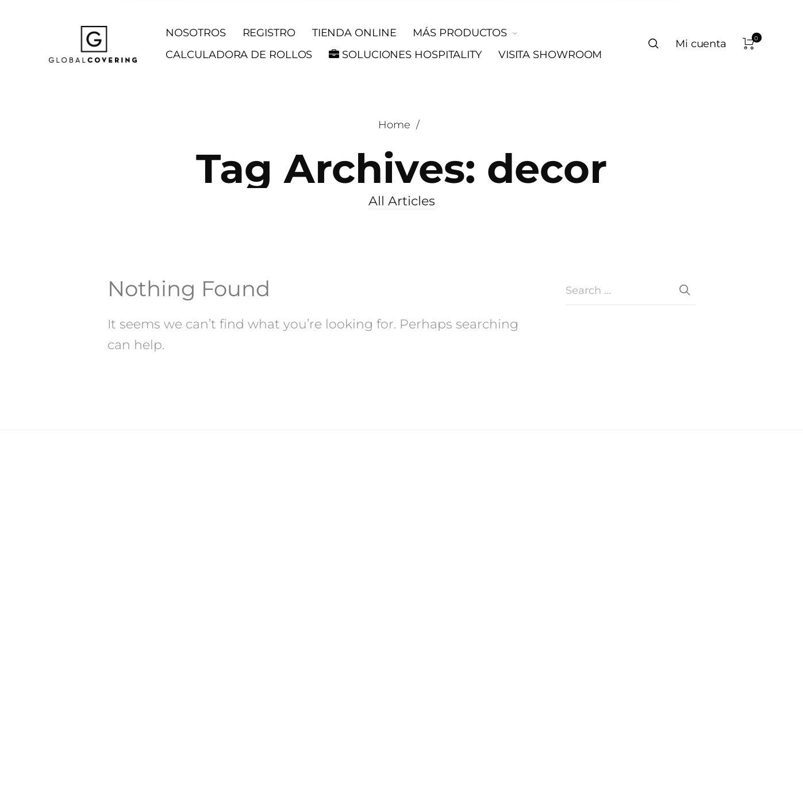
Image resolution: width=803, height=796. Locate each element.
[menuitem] (204, 33)
